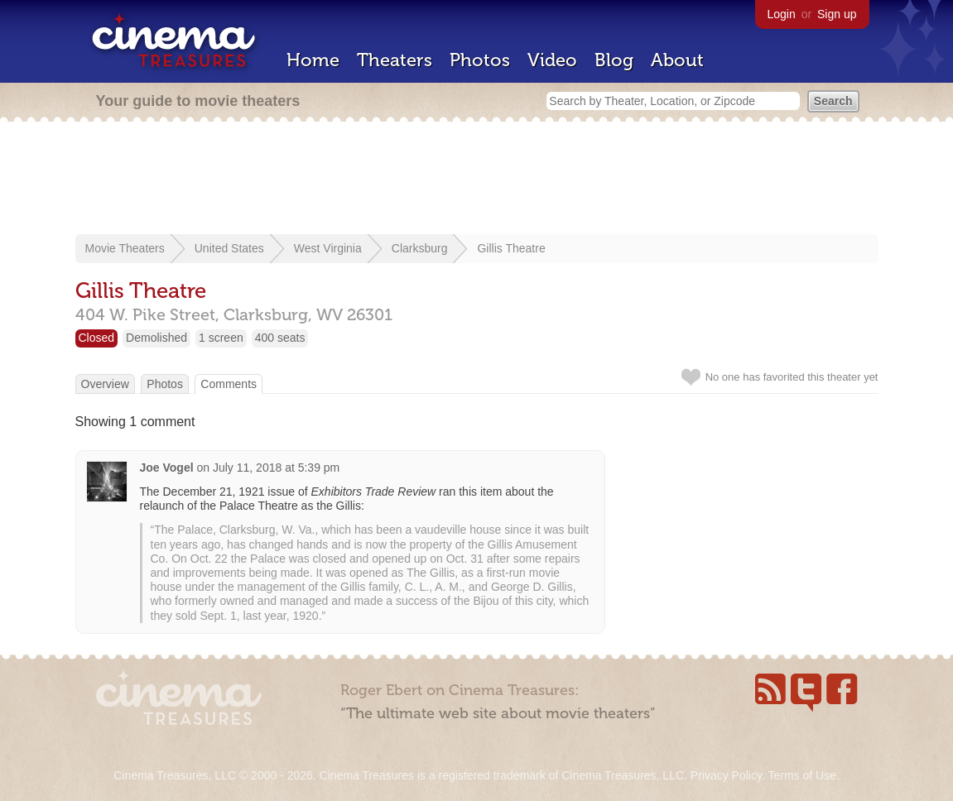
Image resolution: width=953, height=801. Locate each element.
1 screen (221, 337)
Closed (97, 337)
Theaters (394, 60)
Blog (613, 60)
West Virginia (328, 248)
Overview (105, 384)
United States (229, 248)
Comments (228, 384)
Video (552, 60)
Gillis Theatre (511, 248)
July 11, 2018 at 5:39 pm (276, 467)
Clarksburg (420, 248)
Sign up (836, 14)
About (677, 60)
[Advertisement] (476, 179)
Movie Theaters (125, 248)
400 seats (280, 337)
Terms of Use (801, 775)
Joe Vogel (167, 467)
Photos (480, 60)
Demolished (156, 337)
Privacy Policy (726, 775)
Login (782, 14)
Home (312, 60)
